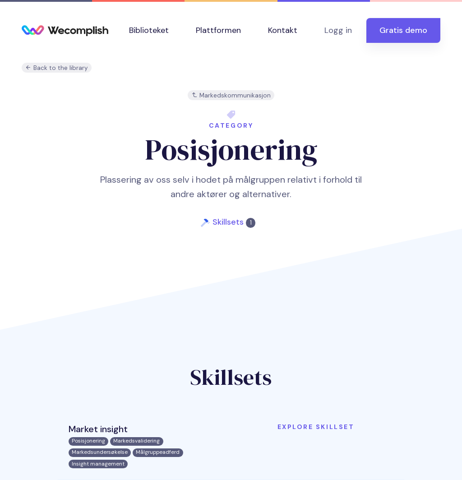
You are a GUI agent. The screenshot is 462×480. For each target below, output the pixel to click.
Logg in (338, 30)
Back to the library (56, 68)
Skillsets (234, 222)
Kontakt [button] (282, 30)
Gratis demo (403, 30)
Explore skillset (315, 427)
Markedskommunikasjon (231, 95)
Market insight (98, 429)
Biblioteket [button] (149, 30)
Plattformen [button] (218, 30)
